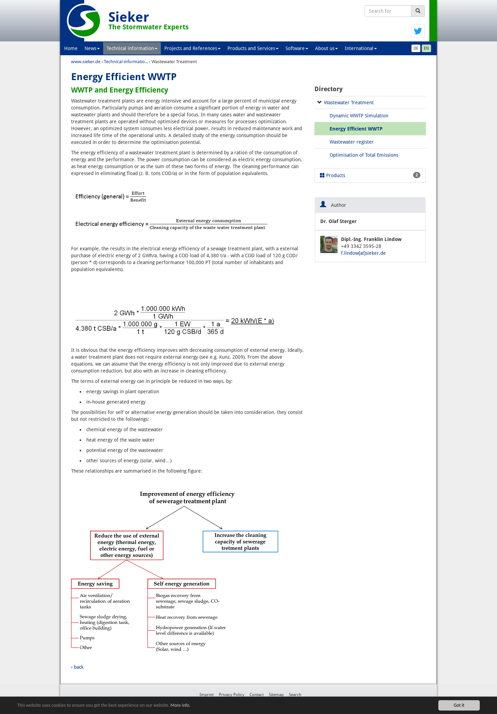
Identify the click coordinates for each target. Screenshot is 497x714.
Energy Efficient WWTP (356, 129)
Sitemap (276, 694)
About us (326, 48)
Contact (257, 694)
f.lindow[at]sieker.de (363, 253)
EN (426, 48)
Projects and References (192, 48)
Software (296, 48)
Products (370, 175)
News (92, 48)
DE (415, 48)
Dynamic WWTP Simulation (359, 115)
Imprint (206, 694)
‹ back (77, 667)
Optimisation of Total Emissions (364, 155)
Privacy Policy (231, 694)
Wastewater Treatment (349, 102)
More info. (180, 705)
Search (295, 694)
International (361, 48)
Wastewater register (352, 142)
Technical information (132, 48)
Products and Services (253, 48)
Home (71, 48)
